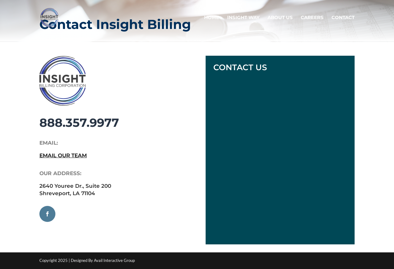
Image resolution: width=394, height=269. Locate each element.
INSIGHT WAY (243, 17)
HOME (211, 17)
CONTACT (343, 17)
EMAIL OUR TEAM (63, 155)
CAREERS (312, 17)
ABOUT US (280, 17)
